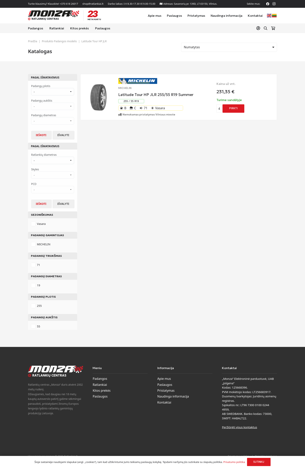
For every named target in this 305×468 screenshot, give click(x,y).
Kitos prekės (101, 390)
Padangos (100, 379)
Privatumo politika (234, 462)
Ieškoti (41, 135)
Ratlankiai (100, 385)
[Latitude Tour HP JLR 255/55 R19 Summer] (98, 85)
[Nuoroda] (259, 28)
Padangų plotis (43, 296)
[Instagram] (274, 4)
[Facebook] (268, 4)
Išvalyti (63, 135)
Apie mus (164, 379)
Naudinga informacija (173, 396)
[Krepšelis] (273, 28)
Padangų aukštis (44, 317)
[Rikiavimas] (229, 47)
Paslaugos (100, 396)
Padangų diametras (46, 276)
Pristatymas (165, 390)
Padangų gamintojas (47, 235)
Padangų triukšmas (46, 256)
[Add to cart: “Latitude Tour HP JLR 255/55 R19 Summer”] (233, 108)
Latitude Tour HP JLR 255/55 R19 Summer (155, 94)
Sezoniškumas (42, 214)
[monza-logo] (53, 13)
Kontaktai (164, 402)
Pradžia (32, 41)
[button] (265, 28)
